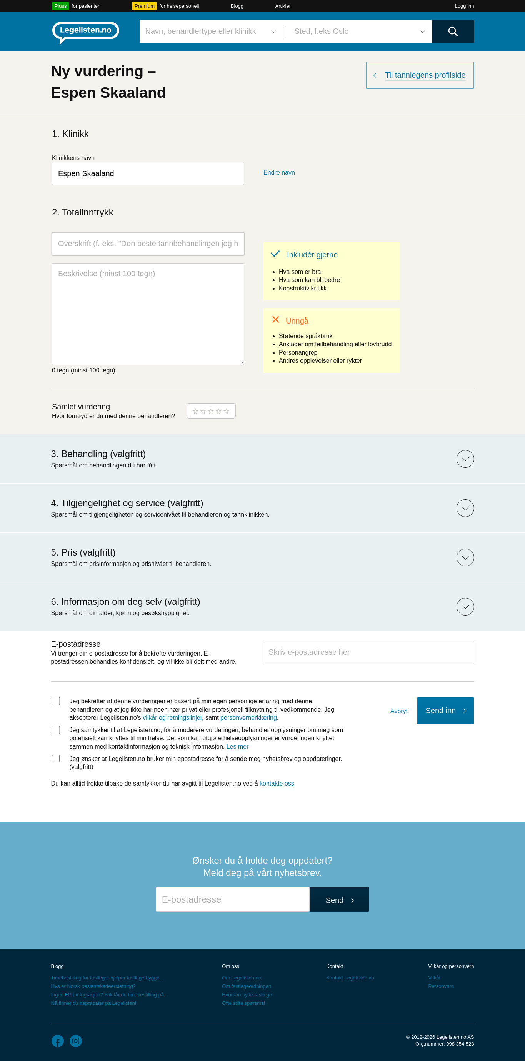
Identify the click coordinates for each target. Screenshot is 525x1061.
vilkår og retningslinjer (172, 717)
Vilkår (434, 978)
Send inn (441, 710)
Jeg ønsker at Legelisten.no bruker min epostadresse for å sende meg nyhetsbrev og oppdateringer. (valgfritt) (206, 763)
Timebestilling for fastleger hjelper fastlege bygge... (107, 978)
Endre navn (279, 172)
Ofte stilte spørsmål (243, 1003)
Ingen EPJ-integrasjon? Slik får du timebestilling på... (109, 995)
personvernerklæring (248, 717)
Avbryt (399, 711)
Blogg (237, 6)
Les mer (238, 746)
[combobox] (209, 31)
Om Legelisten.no (241, 978)
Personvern (440, 986)
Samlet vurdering (81, 406)
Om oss (230, 966)
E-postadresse (76, 644)
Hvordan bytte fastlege (247, 995)
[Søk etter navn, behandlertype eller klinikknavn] (209, 31)
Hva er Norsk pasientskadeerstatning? (93, 986)
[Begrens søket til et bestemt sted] (358, 31)
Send (335, 900)
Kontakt (334, 966)
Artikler (283, 6)
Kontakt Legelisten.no (350, 978)
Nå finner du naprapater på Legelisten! (94, 1003)
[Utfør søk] (453, 31)
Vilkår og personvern (451, 966)
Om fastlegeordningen (246, 986)
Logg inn (464, 6)
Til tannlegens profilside (425, 75)
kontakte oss (277, 783)
